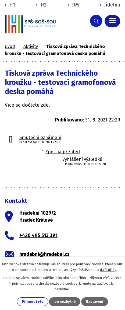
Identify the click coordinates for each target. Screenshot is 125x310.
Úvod (10, 46)
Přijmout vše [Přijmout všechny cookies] (33, 301)
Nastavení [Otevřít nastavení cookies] (94, 301)
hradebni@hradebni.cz (44, 254)
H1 (12, 5)
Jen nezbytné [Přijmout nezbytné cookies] (64, 301)
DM (75, 5)
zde (45, 105)
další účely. (108, 270)
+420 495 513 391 (38, 235)
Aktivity (30, 46)
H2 (44, 5)
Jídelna (112, 5)
